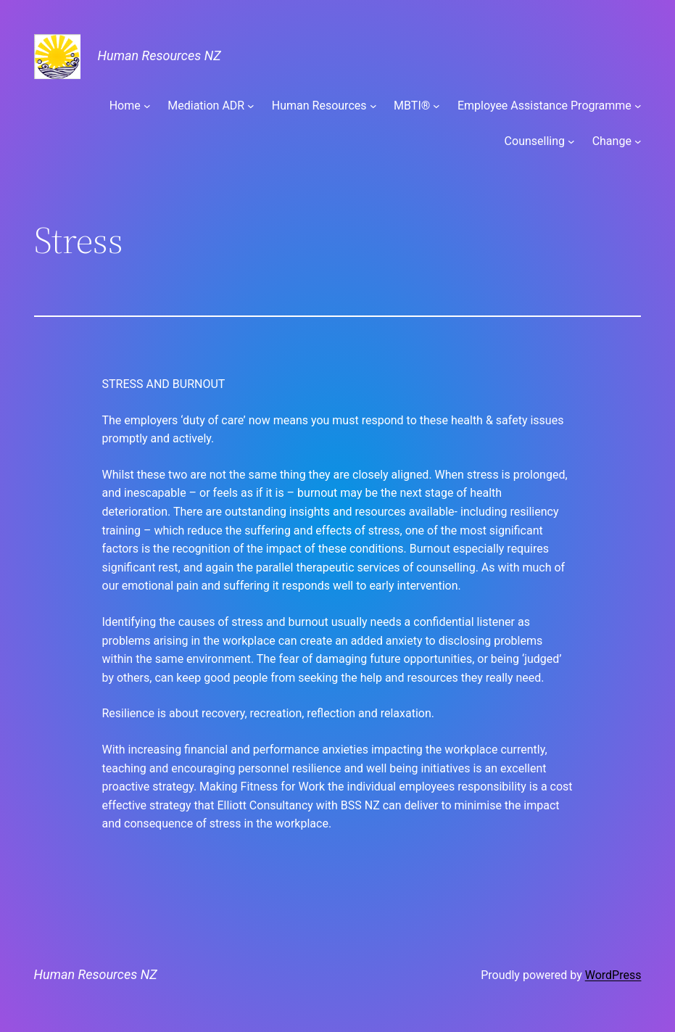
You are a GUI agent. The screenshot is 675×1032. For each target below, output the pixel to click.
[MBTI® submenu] (436, 106)
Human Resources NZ (159, 55)
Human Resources (319, 105)
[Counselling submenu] (571, 141)
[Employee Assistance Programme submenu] (638, 106)
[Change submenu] (638, 141)
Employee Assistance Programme (544, 105)
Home (125, 105)
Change (611, 141)
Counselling (535, 141)
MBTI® (412, 105)
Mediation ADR (205, 105)
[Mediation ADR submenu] (250, 106)
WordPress (613, 975)
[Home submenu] (147, 106)
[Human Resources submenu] (373, 106)
